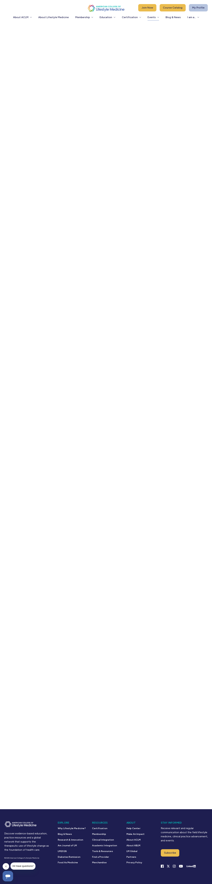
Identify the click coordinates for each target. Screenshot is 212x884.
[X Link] (168, 866)
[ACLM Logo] (106, 8)
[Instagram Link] (174, 866)
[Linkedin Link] (191, 866)
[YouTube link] (181, 866)
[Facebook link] (162, 866)
